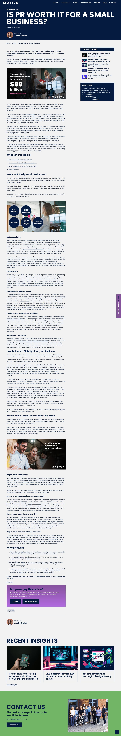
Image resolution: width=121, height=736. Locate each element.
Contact (112, 3)
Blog (105, 3)
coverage (62, 297)
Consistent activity (23, 381)
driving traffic (14, 133)
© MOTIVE (10, 582)
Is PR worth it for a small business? (29, 43)
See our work (90, 96)
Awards (97, 3)
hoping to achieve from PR (31, 482)
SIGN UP (15, 601)
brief (25, 429)
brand (46, 520)
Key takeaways (14, 169)
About (55, 3)
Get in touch (14, 725)
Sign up (119, 299)
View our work (31, 601)
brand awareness (17, 180)
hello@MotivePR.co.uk (17, 719)
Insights (14, 43)
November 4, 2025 (13, 9)
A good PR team (24, 484)
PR (21, 275)
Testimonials (85, 3)
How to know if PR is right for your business (23, 163)
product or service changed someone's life (33, 341)
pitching (55, 539)
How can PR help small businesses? (20, 160)
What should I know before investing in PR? (23, 166)
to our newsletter (119, 309)
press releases (30, 114)
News (8, 43)
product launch (37, 371)
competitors (41, 241)
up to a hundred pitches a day (33, 249)
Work (75, 3)
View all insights (12, 685)
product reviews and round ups (18, 118)
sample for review (34, 504)
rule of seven (24, 301)
